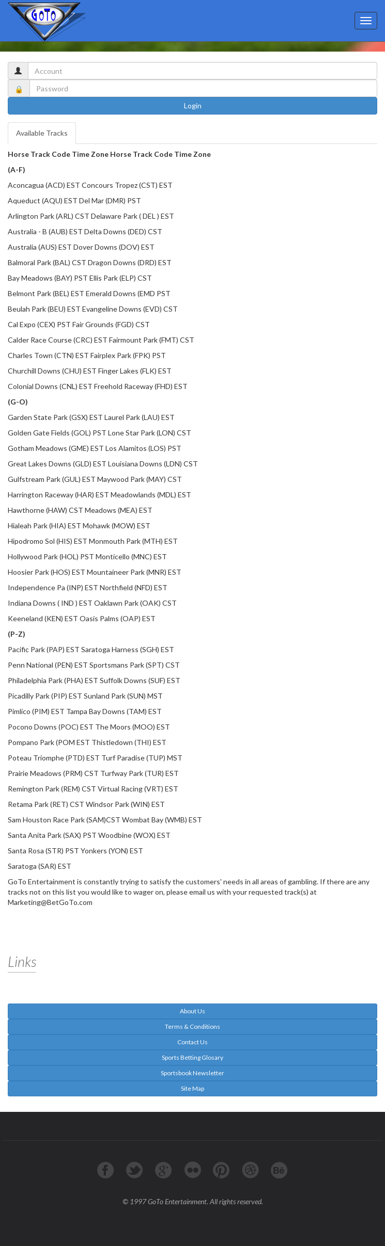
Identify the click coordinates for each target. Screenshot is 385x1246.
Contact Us (192, 1042)
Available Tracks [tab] (42, 132)
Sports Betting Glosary (192, 1057)
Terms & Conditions (192, 1026)
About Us (192, 1011)
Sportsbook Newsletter (192, 1073)
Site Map (192, 1088)
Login (193, 105)
